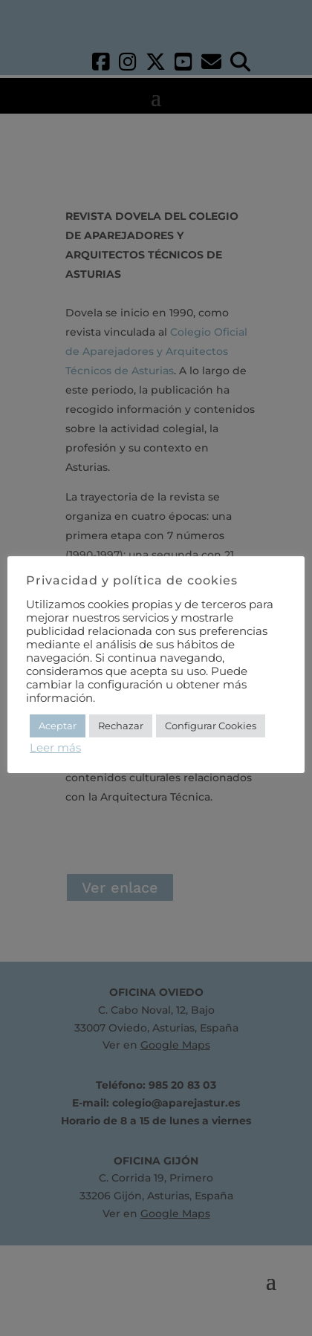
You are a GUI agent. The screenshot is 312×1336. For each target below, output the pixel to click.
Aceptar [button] (58, 725)
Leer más (55, 748)
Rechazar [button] (120, 725)
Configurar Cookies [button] (210, 725)
